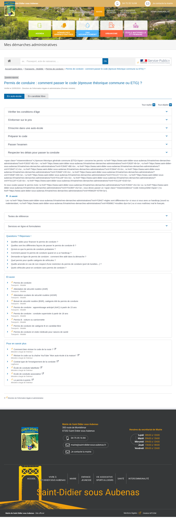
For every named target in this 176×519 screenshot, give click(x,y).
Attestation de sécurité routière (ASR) (30, 289)
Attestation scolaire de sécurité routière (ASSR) (35, 295)
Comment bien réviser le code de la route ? (34, 349)
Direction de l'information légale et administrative (25, 398)
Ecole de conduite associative (28, 374)
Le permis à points (23, 380)
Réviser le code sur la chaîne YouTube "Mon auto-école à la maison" (46, 355)
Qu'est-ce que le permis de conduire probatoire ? (33, 249)
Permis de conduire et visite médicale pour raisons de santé (40, 332)
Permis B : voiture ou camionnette (29, 320)
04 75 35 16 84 (126, 3)
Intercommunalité (138, 478)
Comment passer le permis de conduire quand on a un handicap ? (41, 253)
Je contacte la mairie (159, 3)
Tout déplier (165, 104)
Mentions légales (130, 513)
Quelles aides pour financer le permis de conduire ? (34, 242)
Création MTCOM (149, 513)
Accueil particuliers (14, 69)
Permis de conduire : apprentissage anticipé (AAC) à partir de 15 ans (45, 307)
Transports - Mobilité (34, 69)
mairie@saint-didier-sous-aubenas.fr (86, 445)
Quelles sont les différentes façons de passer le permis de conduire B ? (43, 245)
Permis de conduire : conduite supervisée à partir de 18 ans (40, 313)
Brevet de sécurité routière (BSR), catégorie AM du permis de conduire (45, 301)
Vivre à (52, 479)
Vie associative (104, 479)
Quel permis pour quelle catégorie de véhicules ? (33, 260)
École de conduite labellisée (27, 368)
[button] (88, 112)
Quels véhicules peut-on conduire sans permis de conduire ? (38, 267)
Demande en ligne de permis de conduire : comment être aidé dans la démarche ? (48, 256)
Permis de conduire (55, 69)
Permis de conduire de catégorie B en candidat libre (37, 326)
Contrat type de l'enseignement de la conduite (36, 362)
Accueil (31, 478)
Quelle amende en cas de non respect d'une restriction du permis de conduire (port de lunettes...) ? (56, 264)
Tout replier (148, 104)
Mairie (73, 478)
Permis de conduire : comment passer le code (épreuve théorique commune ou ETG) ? (105, 69)
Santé (121, 478)
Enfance (86, 479)
